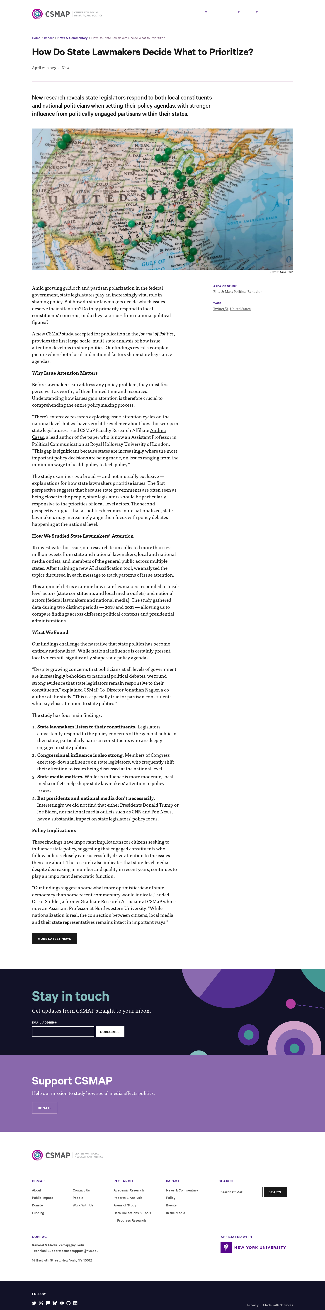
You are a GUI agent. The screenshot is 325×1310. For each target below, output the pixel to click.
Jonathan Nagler (141, 693)
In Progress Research (130, 1223)
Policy (170, 1201)
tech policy (116, 468)
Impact (217, 15)
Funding (38, 1216)
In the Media (175, 1216)
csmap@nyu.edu (71, 1248)
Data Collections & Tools (132, 1216)
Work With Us (278, 15)
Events (171, 1208)
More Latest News (54, 941)
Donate (45, 1111)
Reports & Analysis (128, 1201)
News (66, 71)
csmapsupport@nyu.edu (80, 1254)
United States (240, 312)
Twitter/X (220, 312)
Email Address (44, 1026)
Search (276, 1195)
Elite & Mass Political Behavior (237, 295)
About (243, 15)
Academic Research (129, 1193)
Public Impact (42, 1201)
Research (168, 15)
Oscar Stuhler (46, 905)
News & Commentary (72, 41)
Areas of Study (125, 1208)
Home (36, 41)
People (196, 15)
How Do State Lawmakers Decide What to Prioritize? (128, 41)
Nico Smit (286, 275)
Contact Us (81, 1193)
